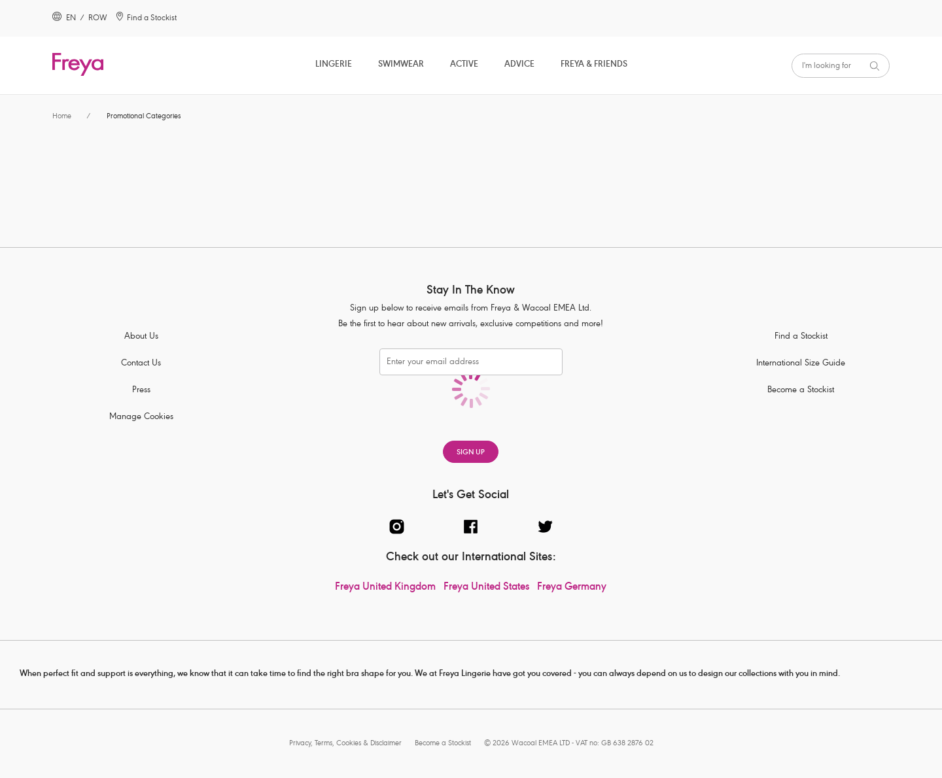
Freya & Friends (594, 65)
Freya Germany (571, 588)
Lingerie (333, 65)
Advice (519, 65)
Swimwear (401, 65)
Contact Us (141, 364)
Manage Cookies (141, 417)
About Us (141, 337)
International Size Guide (800, 364)
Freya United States (486, 588)
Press (141, 391)
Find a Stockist (801, 337)
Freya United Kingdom (385, 588)
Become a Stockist (800, 391)
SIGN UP (471, 452)
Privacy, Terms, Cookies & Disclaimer (345, 743)
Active (464, 65)
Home (61, 116)
